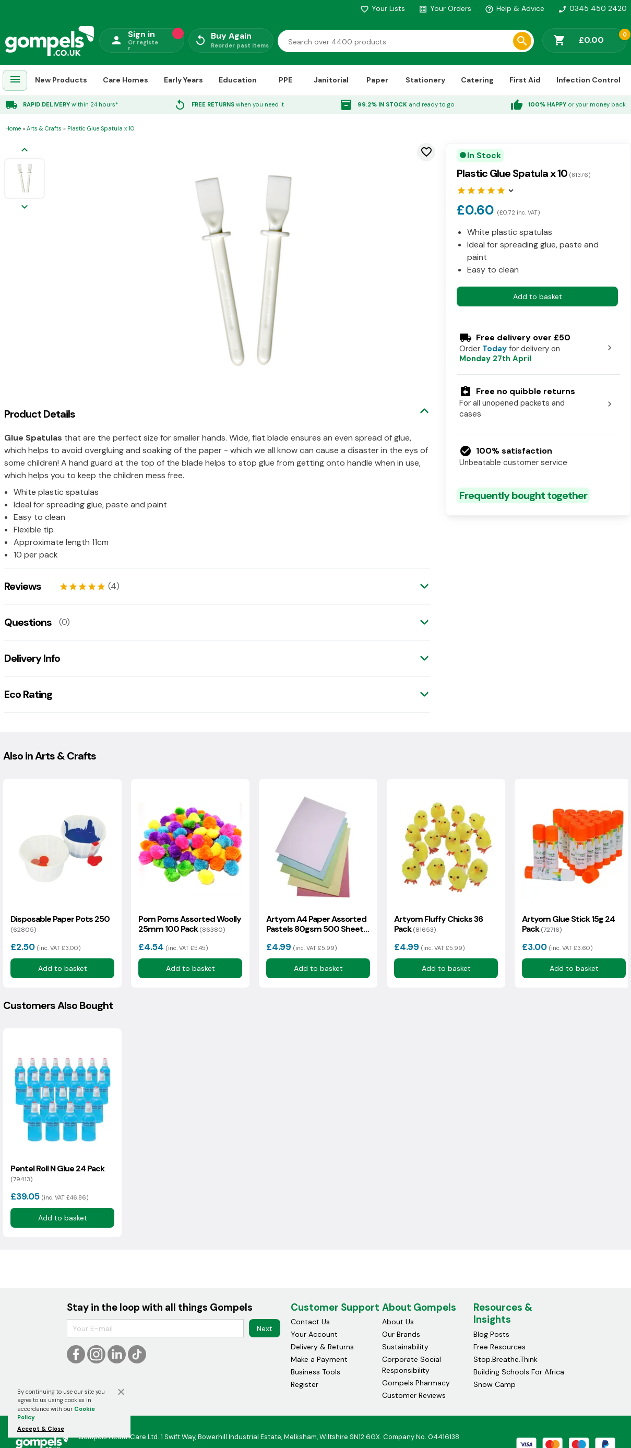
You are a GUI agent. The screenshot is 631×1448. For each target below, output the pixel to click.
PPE (285, 80)
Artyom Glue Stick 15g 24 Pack (568, 924)
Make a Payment (319, 1359)
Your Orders (445, 8)
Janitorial (331, 80)
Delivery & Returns (322, 1346)
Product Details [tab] (39, 414)
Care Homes (125, 80)
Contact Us (310, 1321)
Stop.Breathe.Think (505, 1359)
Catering (477, 80)
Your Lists (382, 8)
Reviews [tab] (22, 586)
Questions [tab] (28, 622)
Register (304, 1384)
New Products (61, 80)
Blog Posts (491, 1334)
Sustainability (405, 1346)
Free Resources (499, 1346)
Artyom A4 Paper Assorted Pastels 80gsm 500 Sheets (316, 924)
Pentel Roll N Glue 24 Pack (57, 1173)
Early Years (183, 80)
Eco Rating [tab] (28, 694)
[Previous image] (24, 150)
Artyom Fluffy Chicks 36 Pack (438, 924)
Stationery (425, 80)
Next (264, 1328)
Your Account (314, 1334)
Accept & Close (40, 1428)
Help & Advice (514, 8)
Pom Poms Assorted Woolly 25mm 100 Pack (189, 924)
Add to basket (537, 296)
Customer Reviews (414, 1395)
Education (238, 80)
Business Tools (315, 1371)
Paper (377, 80)
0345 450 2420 (592, 8)
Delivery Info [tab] (32, 658)
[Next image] (24, 207)
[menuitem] (15, 80)
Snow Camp (494, 1384)
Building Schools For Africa (518, 1371)
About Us (398, 1321)
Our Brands (401, 1334)
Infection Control (588, 80)
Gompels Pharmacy (416, 1382)
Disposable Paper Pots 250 (60, 924)
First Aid (525, 80)
